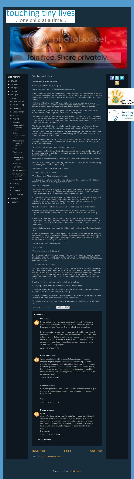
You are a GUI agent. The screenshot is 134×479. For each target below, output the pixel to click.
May (15, 184)
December (17, 101)
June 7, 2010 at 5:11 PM (50, 402)
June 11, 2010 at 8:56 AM (50, 434)
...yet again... (17, 167)
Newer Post (38, 450)
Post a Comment (44, 439)
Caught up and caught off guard (18, 127)
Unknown (44, 410)
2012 (13, 91)
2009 (13, 199)
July (15, 119)
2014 (13, 84)
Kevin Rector (45, 356)
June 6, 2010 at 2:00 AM (49, 377)
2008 (13, 202)
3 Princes (16, 149)
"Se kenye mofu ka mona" (18, 175)
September (17, 112)
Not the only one (19, 170)
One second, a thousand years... (18, 143)
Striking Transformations (19, 135)
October (16, 108)
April (15, 187)
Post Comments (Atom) (52, 456)
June (15, 122)
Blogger (77, 471)
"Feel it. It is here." (17, 153)
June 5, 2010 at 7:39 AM (49, 348)
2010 (13, 98)
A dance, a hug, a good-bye (18, 159)
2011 (13, 95)
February (17, 194)
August (16, 115)
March (15, 191)
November (17, 105)
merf (42, 318)
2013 (13, 88)
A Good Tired (17, 179)
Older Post (96, 450)
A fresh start (17, 163)
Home (67, 450)
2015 (13, 81)
